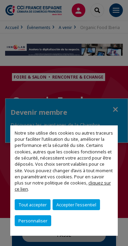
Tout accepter (32, 205)
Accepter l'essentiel (76, 205)
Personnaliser (32, 221)
